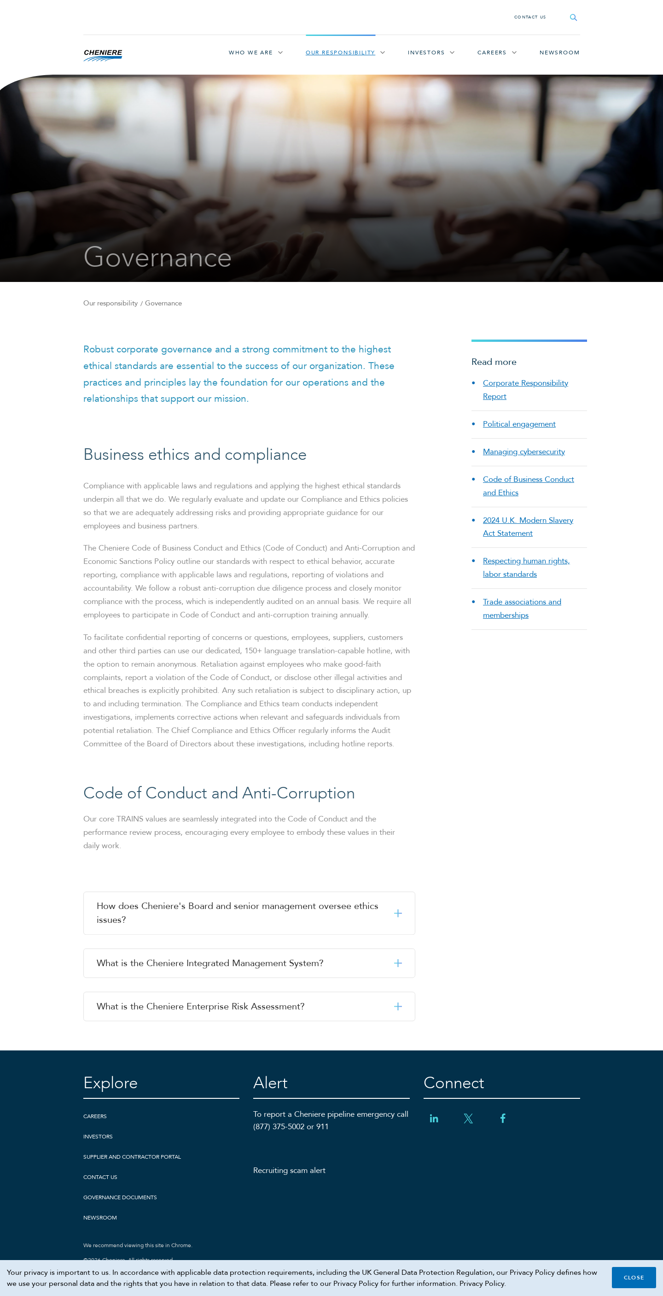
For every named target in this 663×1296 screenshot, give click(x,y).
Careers (492, 52)
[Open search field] (573, 17)
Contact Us (530, 17)
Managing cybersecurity (524, 451)
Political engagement (519, 424)
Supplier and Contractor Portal (132, 1157)
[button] (249, 914)
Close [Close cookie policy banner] (634, 1277)
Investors (426, 52)
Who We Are (251, 52)
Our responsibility (340, 52)
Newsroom (560, 52)
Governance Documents (120, 1197)
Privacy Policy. (482, 1283)
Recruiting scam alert (289, 1170)
